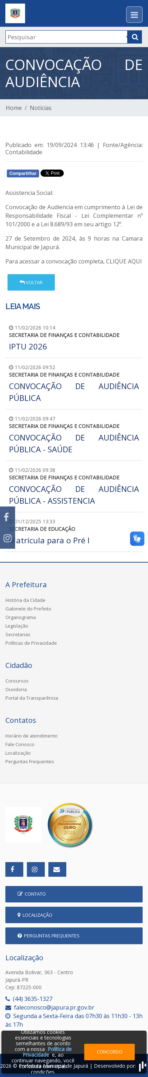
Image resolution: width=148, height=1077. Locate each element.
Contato (32, 894)
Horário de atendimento (31, 736)
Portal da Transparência (31, 698)
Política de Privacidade (47, 1052)
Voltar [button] (31, 282)
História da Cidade (25, 600)
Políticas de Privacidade (31, 643)
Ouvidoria (16, 689)
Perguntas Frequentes (29, 761)
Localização (18, 753)
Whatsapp (88, 174)
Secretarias (17, 634)
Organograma (20, 617)
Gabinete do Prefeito (28, 608)
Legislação (16, 626)
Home (14, 108)
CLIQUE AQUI (123, 261)
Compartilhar (23, 173)
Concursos (17, 681)
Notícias (41, 108)
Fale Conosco (19, 744)
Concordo (110, 1051)
